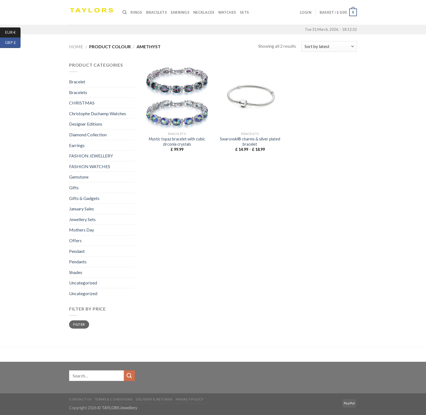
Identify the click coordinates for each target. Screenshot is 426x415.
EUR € (13, 32)
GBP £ (13, 43)
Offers (75, 240)
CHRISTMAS (82, 102)
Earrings (180, 12)
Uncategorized (83, 293)
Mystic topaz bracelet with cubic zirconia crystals (177, 141)
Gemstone (79, 176)
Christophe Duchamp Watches (97, 113)
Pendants (78, 261)
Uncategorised (83, 282)
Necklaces (203, 12)
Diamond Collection (88, 134)
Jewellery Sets (82, 219)
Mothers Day (81, 229)
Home (76, 46)
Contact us (80, 399)
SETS (244, 12)
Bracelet (77, 81)
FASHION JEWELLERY (91, 155)
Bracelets (156, 12)
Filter (79, 324)
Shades (75, 272)
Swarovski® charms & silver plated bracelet (250, 141)
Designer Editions (85, 123)
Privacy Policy (190, 399)
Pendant (77, 251)
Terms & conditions (114, 399)
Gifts (74, 187)
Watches (227, 12)
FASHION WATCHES (89, 166)
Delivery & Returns (154, 399)
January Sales (81, 208)
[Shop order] (329, 46)
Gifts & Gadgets (84, 198)
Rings (136, 12)
